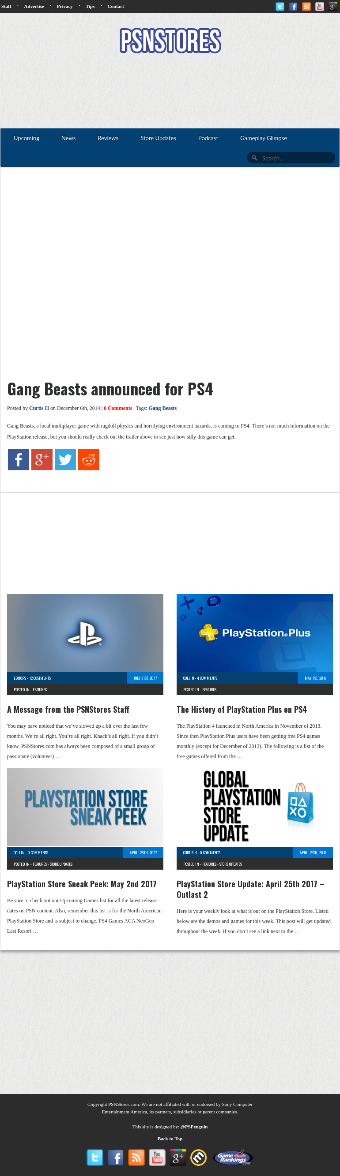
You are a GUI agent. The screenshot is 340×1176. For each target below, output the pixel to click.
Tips (90, 6)
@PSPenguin (194, 1126)
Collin (188, 678)
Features (40, 689)
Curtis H (39, 408)
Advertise (34, 6)
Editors (20, 678)
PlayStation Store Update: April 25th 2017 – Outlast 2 (251, 889)
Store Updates (61, 864)
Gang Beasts (162, 408)
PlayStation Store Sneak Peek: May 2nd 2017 (82, 883)
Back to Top (170, 1138)
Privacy (65, 6)
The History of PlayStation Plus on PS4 (242, 709)
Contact (115, 6)
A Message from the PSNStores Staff (68, 709)
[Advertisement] (170, 92)
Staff (6, 6)
